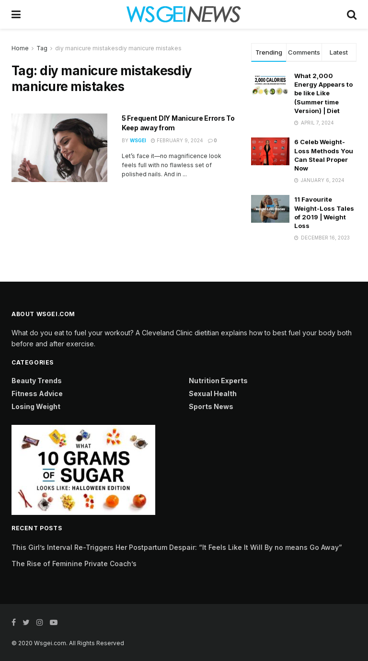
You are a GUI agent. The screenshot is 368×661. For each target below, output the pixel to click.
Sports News (211, 406)
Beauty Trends (37, 380)
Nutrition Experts (218, 380)
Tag (41, 48)
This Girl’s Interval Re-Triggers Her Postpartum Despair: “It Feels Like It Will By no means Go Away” (177, 547)
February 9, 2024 (177, 140)
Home (20, 48)
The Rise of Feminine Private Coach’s (74, 563)
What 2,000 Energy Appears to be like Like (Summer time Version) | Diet (323, 93)
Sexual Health (213, 393)
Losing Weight (36, 406)
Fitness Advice (37, 393)
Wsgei (138, 140)
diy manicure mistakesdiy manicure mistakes (118, 48)
